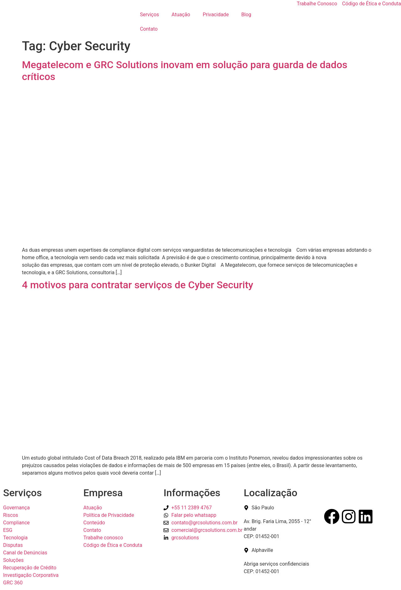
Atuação (181, 15)
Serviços (149, 15)
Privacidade (216, 15)
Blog (246, 15)
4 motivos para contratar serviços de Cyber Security (137, 285)
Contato (149, 29)
